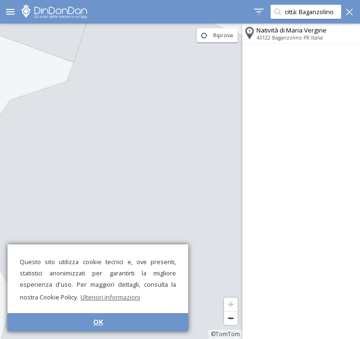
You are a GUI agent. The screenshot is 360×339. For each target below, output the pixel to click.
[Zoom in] (231, 304)
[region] (121, 181)
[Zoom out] (231, 318)
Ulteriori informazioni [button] (110, 297)
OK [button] (98, 321)
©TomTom (225, 334)
